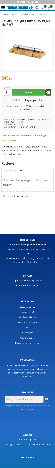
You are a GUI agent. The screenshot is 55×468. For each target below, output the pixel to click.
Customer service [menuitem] (27, 307)
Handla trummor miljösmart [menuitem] (27, 343)
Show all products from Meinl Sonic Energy (23, 135)
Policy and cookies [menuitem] (27, 338)
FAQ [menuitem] (27, 327)
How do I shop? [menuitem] (27, 312)
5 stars (15, 170)
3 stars (9, 170)
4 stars (12, 170)
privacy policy (29, 409)
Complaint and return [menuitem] (27, 317)
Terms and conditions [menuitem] (27, 322)
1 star (4, 170)
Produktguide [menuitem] (27, 332)
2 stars (7, 170)
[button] (4, 7)
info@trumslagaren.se (31, 280)
